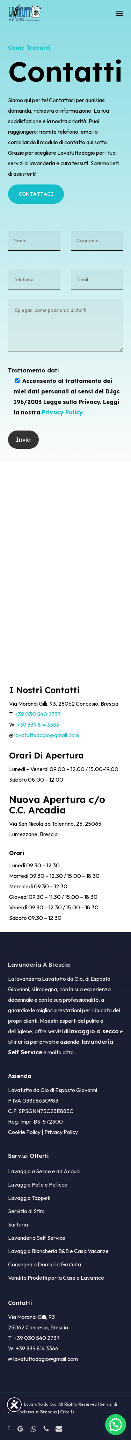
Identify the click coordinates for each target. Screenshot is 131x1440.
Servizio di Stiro (26, 1211)
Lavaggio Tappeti (29, 1197)
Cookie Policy (24, 1131)
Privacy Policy (61, 1131)
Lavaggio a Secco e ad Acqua (44, 1171)
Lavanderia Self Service (36, 1237)
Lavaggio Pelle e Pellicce (37, 1184)
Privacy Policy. (63, 412)
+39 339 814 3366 (38, 724)
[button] (119, 12)
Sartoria (18, 1224)
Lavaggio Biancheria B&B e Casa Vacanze (58, 1250)
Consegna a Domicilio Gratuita (44, 1264)
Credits (67, 1411)
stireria (18, 1041)
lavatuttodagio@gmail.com (46, 735)
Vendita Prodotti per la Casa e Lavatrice (56, 1277)
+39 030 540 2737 (38, 714)
